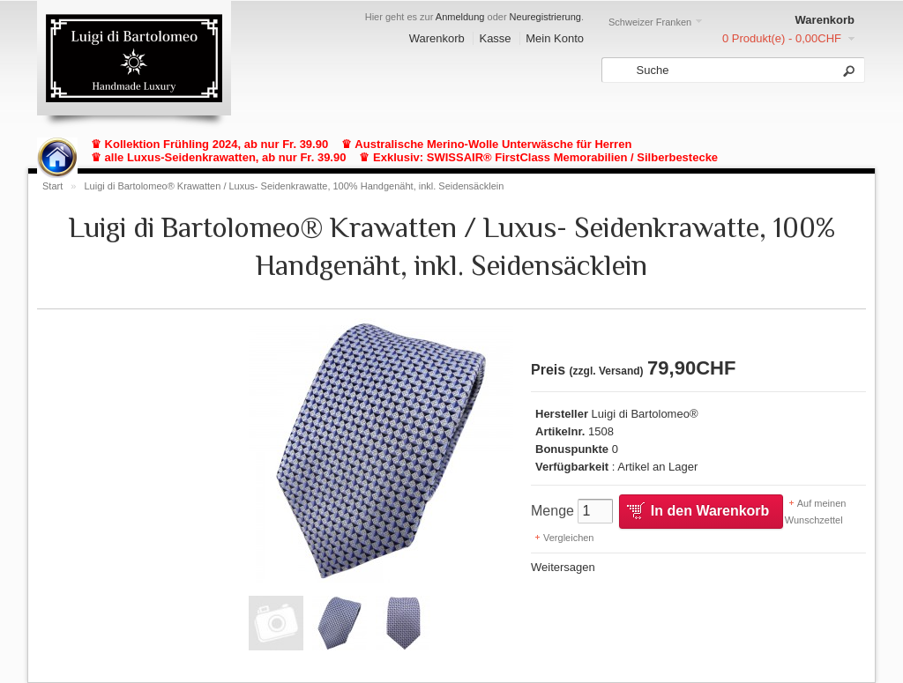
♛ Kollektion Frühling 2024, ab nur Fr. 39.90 (209, 144)
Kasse (495, 38)
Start (52, 186)
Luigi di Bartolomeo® (645, 413)
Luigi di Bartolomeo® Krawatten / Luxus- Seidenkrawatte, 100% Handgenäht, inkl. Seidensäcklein (294, 186)
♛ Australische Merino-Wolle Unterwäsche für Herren (486, 144)
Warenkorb (437, 38)
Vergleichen (568, 537)
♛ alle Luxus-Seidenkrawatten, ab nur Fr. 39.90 (218, 157)
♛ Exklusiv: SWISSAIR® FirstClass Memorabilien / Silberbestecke (538, 157)
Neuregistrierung (545, 16)
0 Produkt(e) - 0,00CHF (781, 38)
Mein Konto (555, 38)
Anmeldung (460, 16)
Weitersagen (563, 567)
